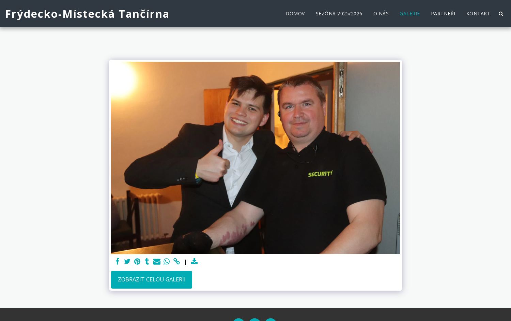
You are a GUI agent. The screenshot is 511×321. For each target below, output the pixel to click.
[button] (501, 13)
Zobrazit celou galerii (152, 279)
